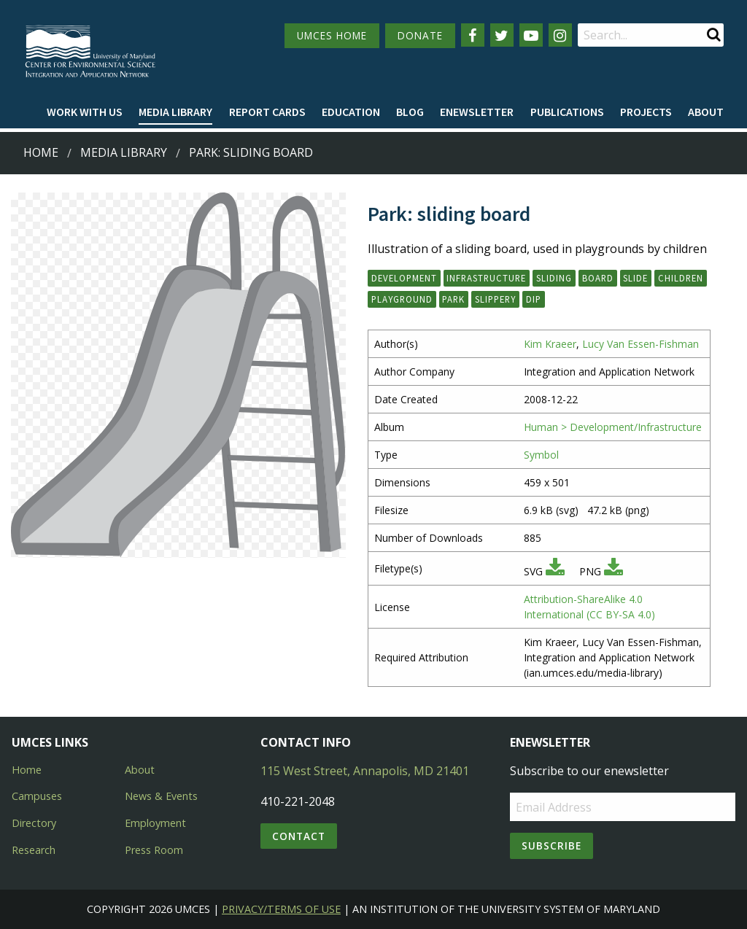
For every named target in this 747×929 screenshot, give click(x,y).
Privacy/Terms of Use (281, 909)
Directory (34, 823)
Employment (155, 823)
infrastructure (486, 278)
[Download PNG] (613, 571)
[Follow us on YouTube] (531, 35)
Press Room (154, 850)
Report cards (267, 111)
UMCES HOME (332, 35)
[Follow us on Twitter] (502, 35)
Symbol (541, 455)
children (680, 278)
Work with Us (85, 111)
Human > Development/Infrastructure (613, 427)
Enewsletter (477, 111)
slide (635, 278)
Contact (298, 836)
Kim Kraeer (550, 344)
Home (40, 152)
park (453, 299)
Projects (646, 111)
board (598, 278)
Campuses (37, 796)
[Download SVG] (555, 571)
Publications (567, 111)
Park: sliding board (251, 152)
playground (402, 299)
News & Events (161, 796)
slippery (495, 299)
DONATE (420, 35)
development (404, 278)
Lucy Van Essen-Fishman (640, 344)
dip (533, 299)
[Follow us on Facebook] (472, 35)
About (706, 111)
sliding (554, 278)
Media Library (175, 111)
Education (351, 111)
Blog (410, 111)
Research (33, 850)
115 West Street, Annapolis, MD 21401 (364, 771)
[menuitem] (85, 112)
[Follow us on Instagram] (560, 35)
